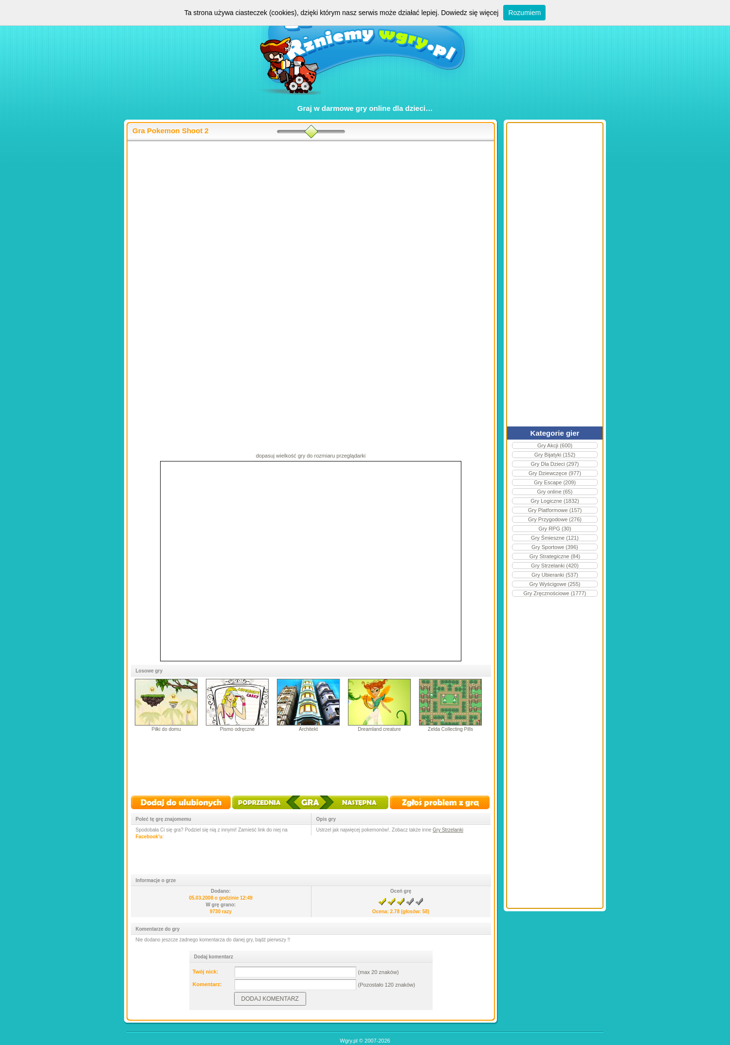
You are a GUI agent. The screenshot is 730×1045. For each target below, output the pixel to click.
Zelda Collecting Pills (450, 729)
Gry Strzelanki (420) (555, 565)
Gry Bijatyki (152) (554, 455)
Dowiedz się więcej (469, 13)
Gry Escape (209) (555, 482)
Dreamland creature (379, 729)
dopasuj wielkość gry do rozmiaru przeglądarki (311, 456)
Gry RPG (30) (554, 528)
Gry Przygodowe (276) (555, 519)
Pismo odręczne (237, 729)
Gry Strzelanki (448, 829)
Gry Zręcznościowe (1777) (555, 593)
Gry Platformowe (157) (555, 510)
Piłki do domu (166, 729)
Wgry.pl (348, 1041)
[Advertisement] (311, 219)
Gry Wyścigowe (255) (554, 584)
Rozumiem (524, 13)
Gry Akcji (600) (554, 445)
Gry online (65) (555, 492)
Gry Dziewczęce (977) (555, 473)
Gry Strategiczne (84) (555, 556)
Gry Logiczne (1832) (554, 501)
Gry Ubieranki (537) (554, 575)
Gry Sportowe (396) (554, 547)
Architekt (308, 729)
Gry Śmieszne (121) (555, 538)
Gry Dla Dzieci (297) (554, 464)
